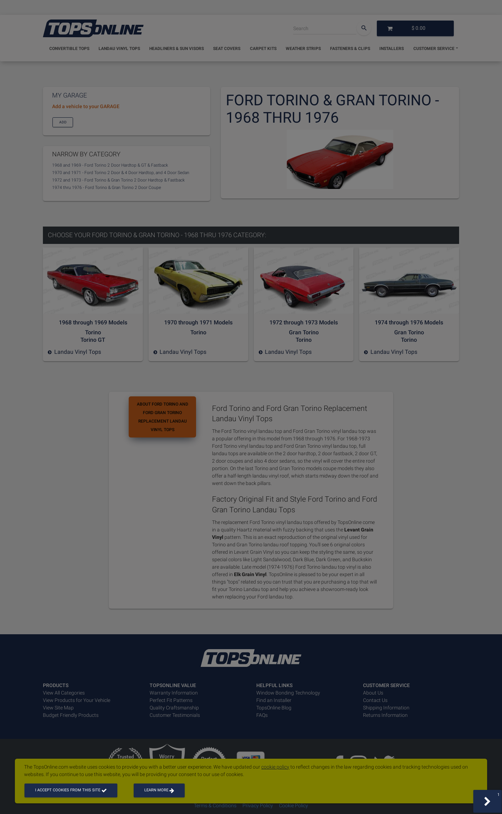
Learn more (159, 790)
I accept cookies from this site (71, 790)
